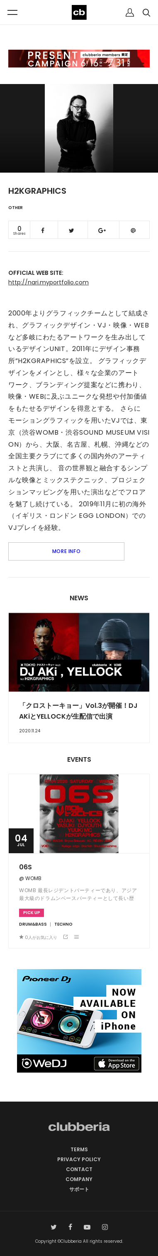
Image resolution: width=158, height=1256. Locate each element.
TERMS (79, 1149)
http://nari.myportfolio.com (48, 282)
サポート (79, 1189)
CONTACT (79, 1169)
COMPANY (79, 1179)
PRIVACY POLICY (79, 1159)
